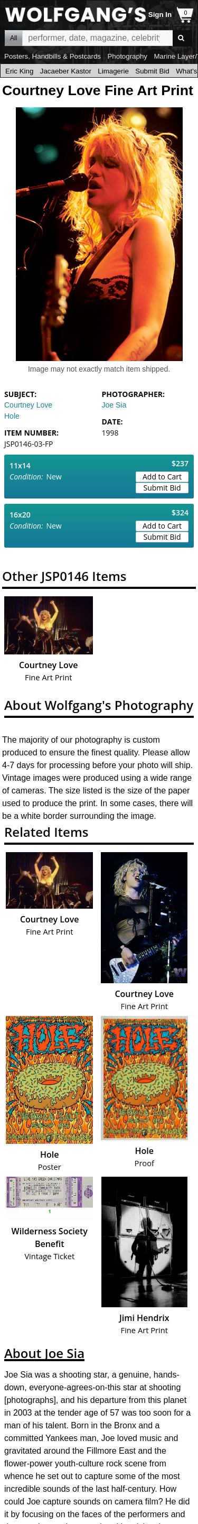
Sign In (160, 15)
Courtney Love (28, 405)
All (13, 38)
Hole (12, 416)
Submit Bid (152, 71)
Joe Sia (114, 405)
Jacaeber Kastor (65, 71)
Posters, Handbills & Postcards (52, 56)
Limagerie (113, 71)
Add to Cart (162, 477)
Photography (127, 56)
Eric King (19, 71)
